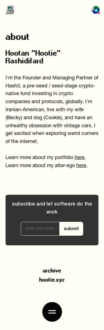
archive (52, 270)
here (80, 157)
